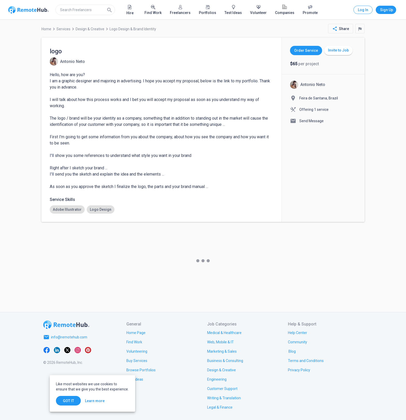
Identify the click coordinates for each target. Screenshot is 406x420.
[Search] (109, 10)
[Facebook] (46, 349)
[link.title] (136, 332)
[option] (67, 209)
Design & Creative (90, 29)
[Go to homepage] (66, 325)
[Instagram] (77, 349)
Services (63, 29)
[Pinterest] (88, 349)
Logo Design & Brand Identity (133, 29)
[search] (85, 9)
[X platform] (67, 349)
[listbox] (161, 209)
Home (46, 29)
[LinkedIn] (57, 349)
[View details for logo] (67, 61)
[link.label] (297, 332)
